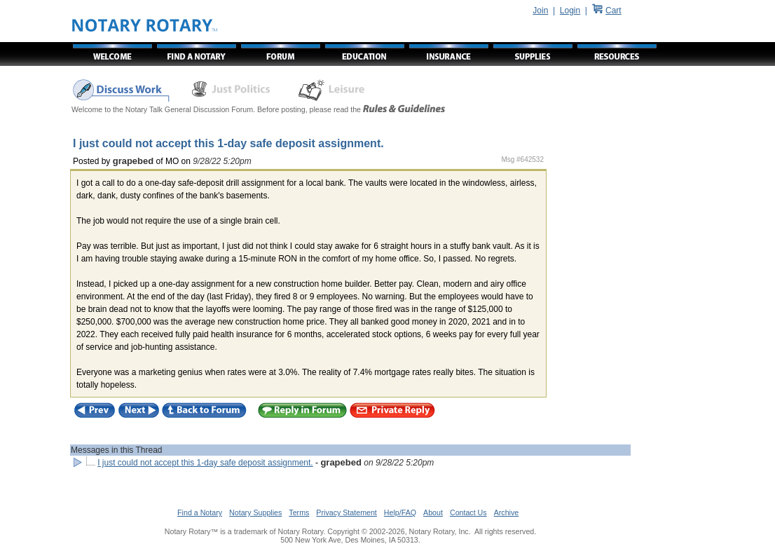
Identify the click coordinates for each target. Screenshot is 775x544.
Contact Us (468, 512)
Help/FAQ (400, 512)
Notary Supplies (255, 512)
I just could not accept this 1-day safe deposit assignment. (205, 463)
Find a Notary (199, 512)
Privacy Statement (346, 512)
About (433, 512)
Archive (506, 512)
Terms (299, 512)
